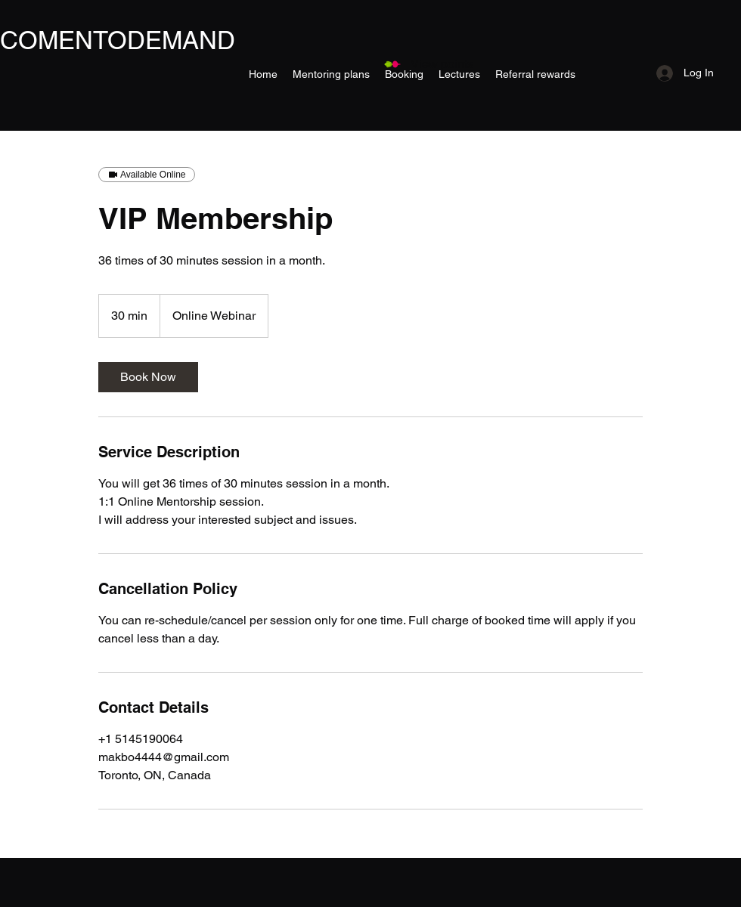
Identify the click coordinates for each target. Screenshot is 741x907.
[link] (148, 377)
